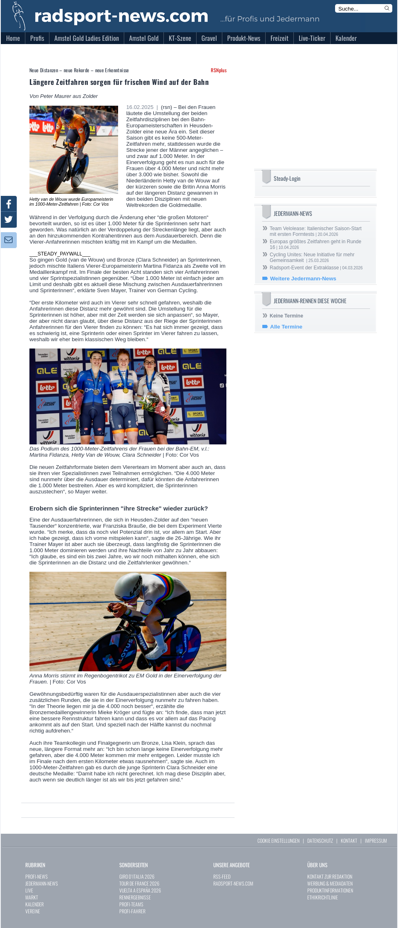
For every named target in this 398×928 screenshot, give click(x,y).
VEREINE (32, 911)
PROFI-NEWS (36, 876)
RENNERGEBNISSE (135, 897)
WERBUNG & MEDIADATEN (330, 883)
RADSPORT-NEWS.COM (233, 883)
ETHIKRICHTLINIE (322, 897)
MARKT (31, 897)
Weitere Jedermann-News (303, 278)
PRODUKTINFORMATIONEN (330, 890)
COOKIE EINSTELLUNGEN (278, 840)
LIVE (29, 890)
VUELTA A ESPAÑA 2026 (140, 890)
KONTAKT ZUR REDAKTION (329, 876)
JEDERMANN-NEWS (41, 883)
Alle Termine (286, 327)
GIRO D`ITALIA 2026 (136, 876)
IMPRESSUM (376, 840)
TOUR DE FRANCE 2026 (139, 883)
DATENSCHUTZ (320, 840)
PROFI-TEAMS (131, 904)
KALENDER (34, 904)
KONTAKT (349, 840)
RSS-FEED (221, 876)
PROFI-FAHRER (132, 911)
